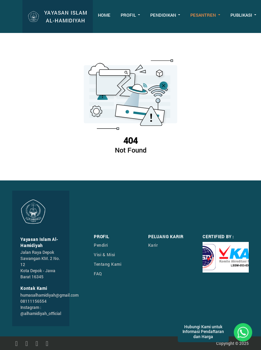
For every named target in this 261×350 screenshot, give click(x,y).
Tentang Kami (107, 264)
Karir (153, 245)
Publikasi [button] (241, 15)
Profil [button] (129, 15)
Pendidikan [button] (163, 15)
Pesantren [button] (203, 15)
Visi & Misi (104, 254)
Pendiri (101, 245)
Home (104, 15)
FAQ (98, 273)
